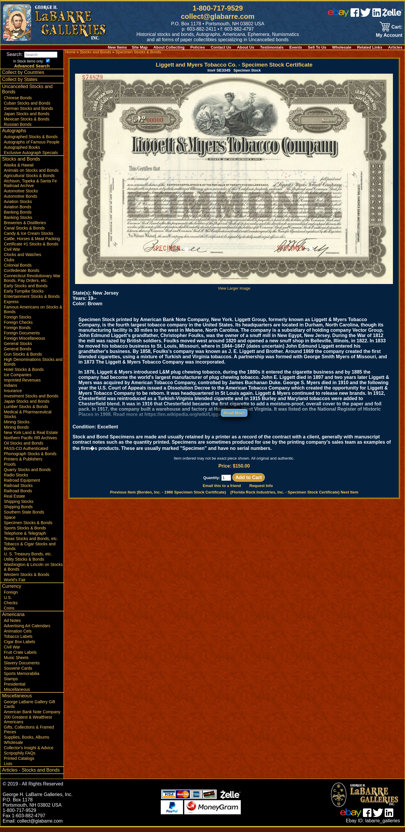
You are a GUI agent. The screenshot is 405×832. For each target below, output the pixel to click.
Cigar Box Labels (19, 647)
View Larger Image (234, 286)
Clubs (9, 265)
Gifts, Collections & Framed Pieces (29, 735)
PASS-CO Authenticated (26, 454)
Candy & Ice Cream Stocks (28, 239)
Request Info (261, 485)
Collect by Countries (23, 77)
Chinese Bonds (18, 103)
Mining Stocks (16, 427)
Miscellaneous (17, 695)
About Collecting (169, 47)
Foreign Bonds (17, 333)
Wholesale (341, 47)
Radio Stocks (16, 480)
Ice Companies (17, 380)
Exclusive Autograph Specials (31, 158)
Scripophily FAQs (19, 758)
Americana (13, 620)
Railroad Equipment (22, 485)
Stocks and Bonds (21, 164)
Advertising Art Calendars (27, 631)
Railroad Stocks (18, 491)
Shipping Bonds (18, 512)
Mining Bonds (16, 432)
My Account (389, 35)
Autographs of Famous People (31, 147)
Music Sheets (16, 663)
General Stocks (18, 349)
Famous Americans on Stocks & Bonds (33, 315)
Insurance (13, 396)
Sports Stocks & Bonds (25, 533)
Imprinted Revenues (22, 385)
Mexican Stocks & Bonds (26, 124)
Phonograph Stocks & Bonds (30, 459)
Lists (8, 769)
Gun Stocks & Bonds (23, 359)
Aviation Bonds (17, 212)
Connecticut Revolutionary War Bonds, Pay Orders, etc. (32, 283)
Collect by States (19, 85)
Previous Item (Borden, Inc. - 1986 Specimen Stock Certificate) (168, 492)
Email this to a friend (222, 485)
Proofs (10, 470)
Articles (395, 47)
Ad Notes (12, 626)
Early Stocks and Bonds (26, 291)
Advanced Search (32, 71)
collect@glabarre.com (218, 16)
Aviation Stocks (18, 207)
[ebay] (338, 15)
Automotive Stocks (21, 196)
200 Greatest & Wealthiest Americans (28, 725)
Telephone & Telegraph (25, 538)
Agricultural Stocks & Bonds (29, 181)
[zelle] (392, 15)
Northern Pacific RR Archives (30, 443)
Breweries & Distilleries (25, 228)
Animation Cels (17, 636)
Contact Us (221, 47)
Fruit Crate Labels (20, 658)
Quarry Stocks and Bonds (27, 475)
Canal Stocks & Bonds (24, 233)
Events (295, 47)
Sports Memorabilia (21, 679)
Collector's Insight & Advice (28, 753)
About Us (245, 47)
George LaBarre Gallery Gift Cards (29, 709)
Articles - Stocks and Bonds (31, 775)
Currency (11, 591)
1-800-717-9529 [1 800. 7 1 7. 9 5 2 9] (217, 8)
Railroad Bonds (18, 496)
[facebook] (355, 15)
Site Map (139, 47)
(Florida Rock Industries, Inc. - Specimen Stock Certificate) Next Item (294, 492)
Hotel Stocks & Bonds (24, 375)
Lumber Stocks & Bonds (26, 412)
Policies (197, 47)
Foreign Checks (18, 328)
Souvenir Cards (18, 673)
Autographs (14, 136)
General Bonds (17, 354)
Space (10, 523)
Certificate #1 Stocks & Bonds (31, 249)
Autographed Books (22, 153)
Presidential (14, 689)
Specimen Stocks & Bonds (28, 528)
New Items (117, 47)
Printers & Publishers (23, 464)
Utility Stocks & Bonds (24, 564)
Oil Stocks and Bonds (23, 448)
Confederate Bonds (21, 276)
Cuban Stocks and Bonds (27, 108)
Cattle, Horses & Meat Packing (32, 244)
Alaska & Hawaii (19, 170)
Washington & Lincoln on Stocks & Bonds (33, 572)
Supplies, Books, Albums (26, 742)
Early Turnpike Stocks (24, 296)
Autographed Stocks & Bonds (31, 142)
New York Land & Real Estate (31, 438)
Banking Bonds (17, 217)
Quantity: (217, 478)
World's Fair (15, 585)
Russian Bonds (17, 130)
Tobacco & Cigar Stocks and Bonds (30, 552)
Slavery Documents (21, 668)
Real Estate (14, 501)
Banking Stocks (18, 223)
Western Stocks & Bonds (26, 580)
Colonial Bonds (17, 270)
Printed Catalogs (19, 764)
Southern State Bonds (24, 517)
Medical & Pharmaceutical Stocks (28, 420)
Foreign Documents (22, 338)
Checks (11, 608)
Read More (234, 413)
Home (70, 52)
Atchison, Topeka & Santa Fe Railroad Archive (30, 189)
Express (11, 307)
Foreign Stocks (17, 322)
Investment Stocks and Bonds (31, 401)
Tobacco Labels (18, 642)
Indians (10, 391)
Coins (9, 613)
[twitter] (365, 15)
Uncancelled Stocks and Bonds (27, 95)
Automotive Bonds (20, 201)
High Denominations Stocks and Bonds (33, 367)
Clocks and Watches (22, 260)
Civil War (12, 254)
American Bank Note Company (32, 717)
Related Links (369, 47)
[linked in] (376, 15)
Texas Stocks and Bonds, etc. (31, 544)
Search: (32, 54)
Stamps (11, 684)
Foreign (11, 597)
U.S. (8, 603)
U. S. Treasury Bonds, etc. (28, 559)
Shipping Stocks (18, 507)
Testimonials (272, 47)
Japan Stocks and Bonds (26, 119)
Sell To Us (317, 47)
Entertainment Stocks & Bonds (32, 302)
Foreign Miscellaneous (24, 343)
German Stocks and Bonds (28, 114)
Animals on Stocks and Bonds (31, 176)
